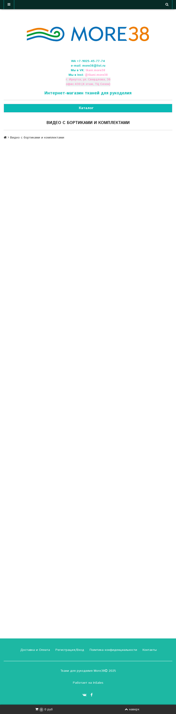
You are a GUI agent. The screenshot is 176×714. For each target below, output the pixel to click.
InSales (98, 682)
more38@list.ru (93, 66)
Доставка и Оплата (34, 650)
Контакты (149, 650)
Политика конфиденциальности (112, 650)
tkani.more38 (95, 70)
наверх (132, 709)
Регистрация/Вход (69, 650)
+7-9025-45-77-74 (91, 61)
